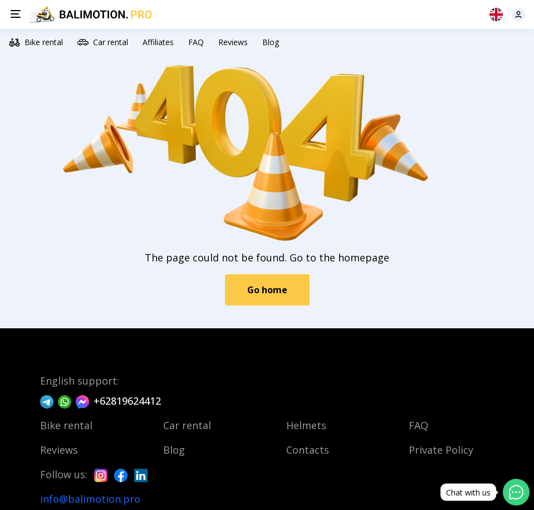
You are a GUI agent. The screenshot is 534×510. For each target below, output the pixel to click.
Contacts (307, 449)
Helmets (306, 425)
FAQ (196, 42)
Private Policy (441, 449)
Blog (270, 42)
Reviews (233, 42)
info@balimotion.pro (90, 499)
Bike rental (36, 42)
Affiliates (158, 42)
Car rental (102, 42)
